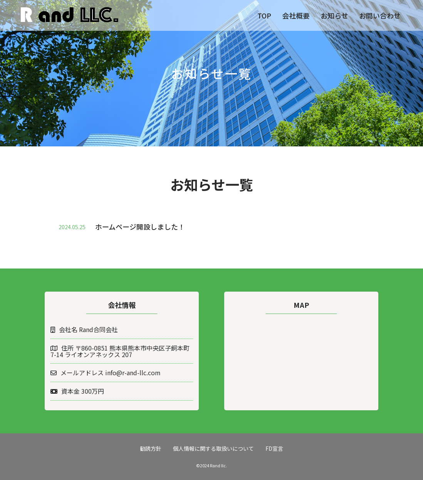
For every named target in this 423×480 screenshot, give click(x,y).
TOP (264, 15)
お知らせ (334, 15)
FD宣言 (274, 448)
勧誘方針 (150, 448)
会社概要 (296, 15)
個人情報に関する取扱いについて (213, 448)
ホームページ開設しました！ (140, 227)
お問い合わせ (380, 15)
